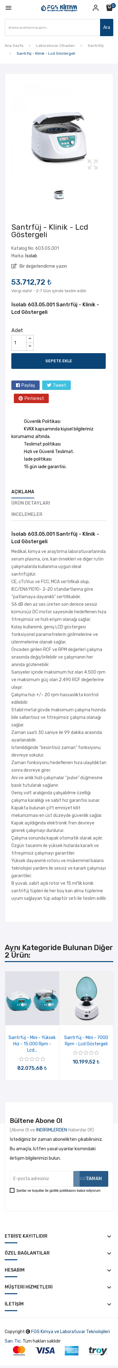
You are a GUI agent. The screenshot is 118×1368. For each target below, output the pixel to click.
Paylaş (28, 385)
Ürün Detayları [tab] (30, 503)
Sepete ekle (58, 360)
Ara (106, 27)
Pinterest (34, 398)
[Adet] (18, 343)
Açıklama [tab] (22, 492)
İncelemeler (26, 514)
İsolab (31, 256)
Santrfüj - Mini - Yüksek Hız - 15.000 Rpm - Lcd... (32, 1044)
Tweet (59, 385)
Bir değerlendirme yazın (43, 266)
